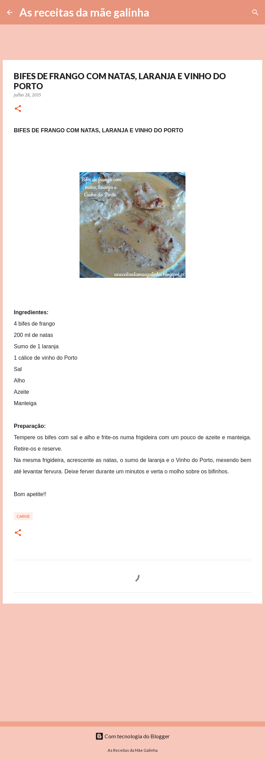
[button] (18, 109)
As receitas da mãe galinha (84, 12)
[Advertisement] (132, 662)
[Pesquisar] (159, 12)
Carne (23, 516)
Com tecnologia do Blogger (132, 736)
